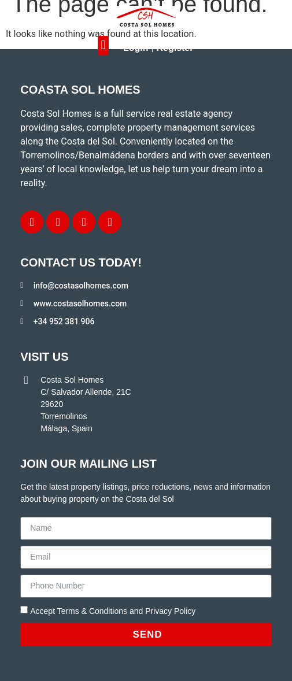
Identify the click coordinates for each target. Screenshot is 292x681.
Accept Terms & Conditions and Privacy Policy (112, 611)
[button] (103, 45)
